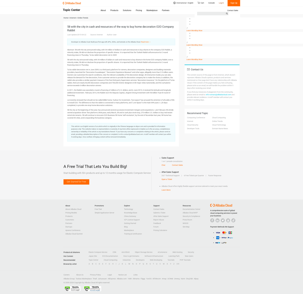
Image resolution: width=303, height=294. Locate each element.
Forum (156, 227)
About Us (79, 275)
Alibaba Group (69, 279)
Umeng (177, 279)
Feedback (157, 223)
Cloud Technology (219, 125)
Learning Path (174, 256)
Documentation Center (191, 209)
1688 (130, 279)
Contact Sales (232, 10)
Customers (69, 220)
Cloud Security (192, 125)
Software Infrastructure (154, 256)
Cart (201, 3)
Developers (140, 260)
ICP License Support (132, 220)
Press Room (187, 220)
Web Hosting (177, 252)
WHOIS (185, 223)
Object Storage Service (143, 252)
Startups (68, 227)
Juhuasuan (102, 279)
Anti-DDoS (125, 252)
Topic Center (93, 260)
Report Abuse (158, 220)
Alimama (136, 279)
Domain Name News (220, 129)
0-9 (178, 264)
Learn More (190, 31)
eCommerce (162, 252)
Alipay (196, 279)
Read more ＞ (146, 42)
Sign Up (233, 3)
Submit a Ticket (159, 213)
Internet (190, 121)
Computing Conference (196, 118)
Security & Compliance (191, 216)
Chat (163, 165)
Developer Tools (193, 129)
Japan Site (93, 256)
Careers (66, 275)
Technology (128, 209)
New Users (189, 256)
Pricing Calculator (160, 230)
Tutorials (171, 260)
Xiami (183, 279)
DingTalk (189, 279)
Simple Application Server (104, 213)
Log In (221, 3)
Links (135, 275)
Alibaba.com (122, 279)
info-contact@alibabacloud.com (218, 95)
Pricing (139, 10)
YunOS (149, 279)
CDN (114, 252)
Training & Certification (133, 234)
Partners (165, 10)
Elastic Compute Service (98, 252)
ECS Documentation (110, 256)
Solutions (127, 10)
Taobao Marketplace (84, 279)
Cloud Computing (219, 118)
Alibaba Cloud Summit (74, 234)
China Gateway (130, 216)
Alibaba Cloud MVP (190, 213)
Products (114, 10)
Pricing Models (71, 213)
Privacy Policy (95, 275)
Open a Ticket (167, 179)
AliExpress (112, 279)
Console (211, 3)
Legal (109, 275)
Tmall (95, 279)
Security (191, 252)
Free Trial (98, 209)
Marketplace (151, 10)
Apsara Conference (72, 230)
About (103, 10)
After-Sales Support (161, 216)
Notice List (122, 275)
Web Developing (156, 260)
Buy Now (198, 31)
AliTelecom (157, 279)
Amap (164, 279)
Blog (126, 227)
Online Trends (217, 121)
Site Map (186, 227)
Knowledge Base (130, 213)
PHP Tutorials (185, 260)
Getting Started (130, 223)
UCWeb (170, 279)
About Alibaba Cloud (73, 209)
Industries (127, 260)
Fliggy (143, 279)
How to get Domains (131, 256)
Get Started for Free (76, 181)
